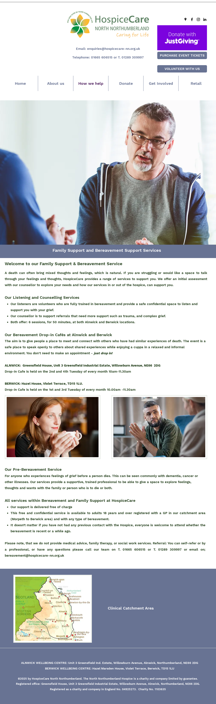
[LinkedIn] (205, 19)
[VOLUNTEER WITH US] (182, 68)
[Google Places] (185, 19)
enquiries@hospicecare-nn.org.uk (113, 49)
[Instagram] (198, 19)
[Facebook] (192, 19)
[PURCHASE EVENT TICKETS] (182, 55)
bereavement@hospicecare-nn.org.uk (34, 556)
